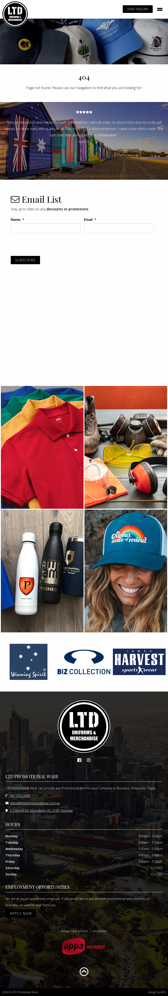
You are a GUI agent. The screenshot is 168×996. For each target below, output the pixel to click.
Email (90, 219)
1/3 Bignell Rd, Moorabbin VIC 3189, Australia (41, 810)
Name (17, 219)
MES (163, 992)
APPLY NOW (21, 913)
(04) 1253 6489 (20, 795)
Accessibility (100, 931)
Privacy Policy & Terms (74, 931)
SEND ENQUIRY (137, 9)
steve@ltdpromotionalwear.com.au (35, 803)
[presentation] (44, 245)
